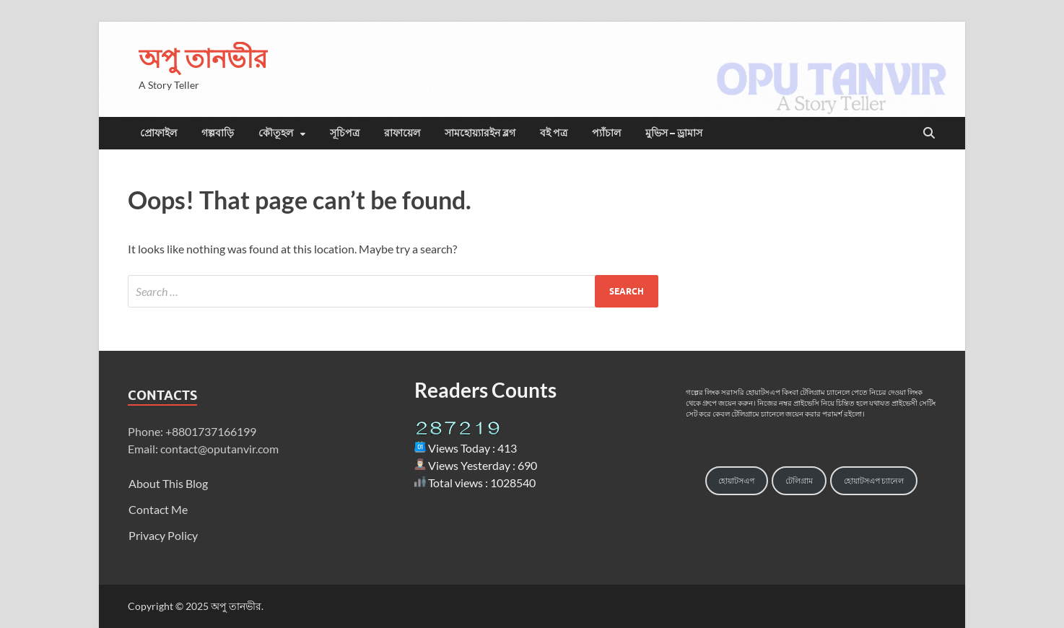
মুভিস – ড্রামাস (673, 133)
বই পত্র (553, 133)
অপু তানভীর (203, 58)
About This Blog (168, 483)
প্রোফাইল (158, 133)
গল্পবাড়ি (217, 133)
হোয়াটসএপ (736, 480)
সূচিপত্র (344, 133)
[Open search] (929, 133)
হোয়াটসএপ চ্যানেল (874, 480)
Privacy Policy (163, 535)
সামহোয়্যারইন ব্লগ (480, 133)
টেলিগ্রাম (799, 480)
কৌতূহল (275, 133)
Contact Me (158, 509)
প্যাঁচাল (606, 133)
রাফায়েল (402, 133)
